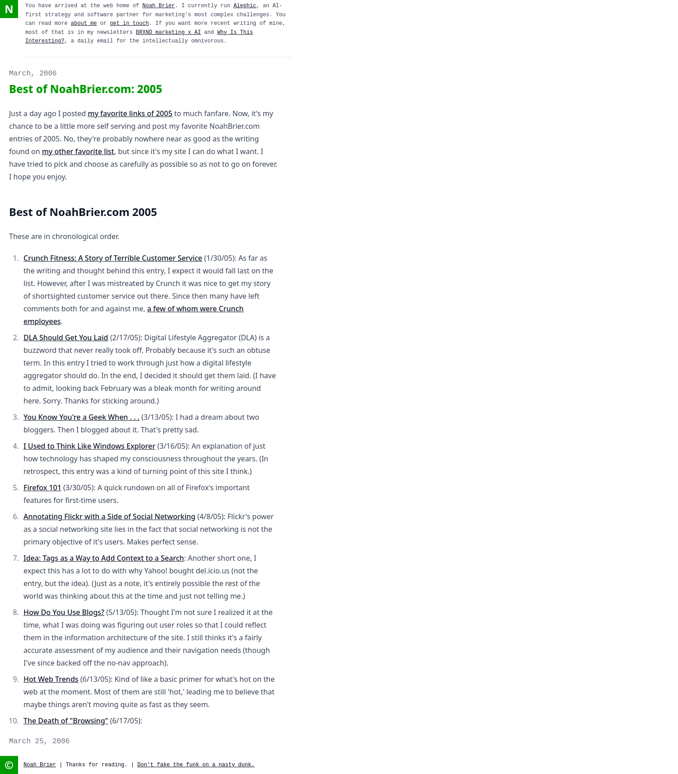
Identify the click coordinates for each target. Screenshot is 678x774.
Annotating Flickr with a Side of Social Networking (109, 516)
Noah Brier (158, 6)
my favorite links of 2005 (130, 113)
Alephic (245, 6)
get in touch (129, 23)
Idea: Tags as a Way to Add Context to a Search (103, 558)
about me (84, 23)
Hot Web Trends (51, 679)
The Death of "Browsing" (65, 721)
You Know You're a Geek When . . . (81, 417)
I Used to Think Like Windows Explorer (89, 446)
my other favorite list (78, 151)
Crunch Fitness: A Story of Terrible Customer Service (112, 258)
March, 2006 (33, 74)
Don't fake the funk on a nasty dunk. (195, 765)
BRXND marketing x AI (168, 32)
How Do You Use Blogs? (63, 612)
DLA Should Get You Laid (65, 337)
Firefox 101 (42, 488)
